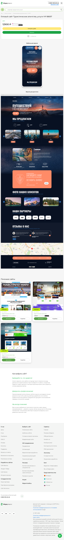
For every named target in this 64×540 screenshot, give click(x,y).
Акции (24, 479)
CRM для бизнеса (48, 436)
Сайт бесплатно (5, 488)
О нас (2, 433)
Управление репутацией (29, 456)
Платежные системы (6, 459)
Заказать (32, 32)
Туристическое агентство (8, 313)
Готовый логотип (48, 456)
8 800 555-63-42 (54, 3)
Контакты (3, 446)
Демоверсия (8, 318)
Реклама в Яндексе (49, 433)
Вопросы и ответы (6, 452)
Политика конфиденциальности (41, 515)
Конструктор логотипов (50, 446)
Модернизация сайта (28, 439)
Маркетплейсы (26, 483)
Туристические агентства (40, 313)
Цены (2, 430)
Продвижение (26, 446)
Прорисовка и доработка (50, 459)
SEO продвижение (28, 443)
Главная (46, 430)
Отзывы (3, 442)
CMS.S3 (3, 439)
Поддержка (4, 449)
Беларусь (47, 476)
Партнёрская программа (7, 485)
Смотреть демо (32, 28)
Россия (47, 485)
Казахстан (48, 479)
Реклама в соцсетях (27, 476)
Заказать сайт (55, 4)
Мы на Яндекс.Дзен (49, 469)
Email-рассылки (48, 442)
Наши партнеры (5, 482)
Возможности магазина (7, 455)
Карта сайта (36, 517)
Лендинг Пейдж (5, 469)
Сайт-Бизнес (4, 472)
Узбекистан (48, 482)
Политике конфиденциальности (41, 507)
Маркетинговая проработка (29, 452)
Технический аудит (27, 459)
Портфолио (4, 436)
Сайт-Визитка (4, 465)
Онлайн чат (47, 439)
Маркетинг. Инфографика (51, 466)
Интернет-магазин (6, 475)
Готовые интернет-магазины (30, 436)
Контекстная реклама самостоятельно (28, 471)
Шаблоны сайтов (27, 433)
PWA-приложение (48, 449)
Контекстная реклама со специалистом (28, 466)
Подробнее (22, 318)
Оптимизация (26, 449)
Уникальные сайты (27, 430)
